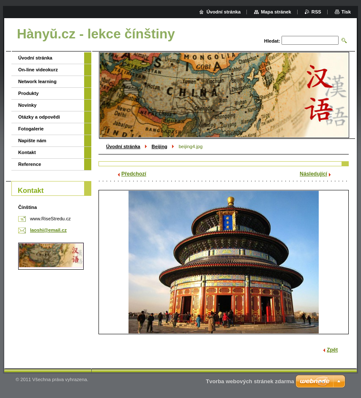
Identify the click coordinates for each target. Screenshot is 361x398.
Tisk (346, 11)
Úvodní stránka (123, 146)
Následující (313, 174)
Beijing (159, 146)
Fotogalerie (31, 128)
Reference (29, 164)
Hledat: (272, 40)
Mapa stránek (276, 11)
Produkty (28, 93)
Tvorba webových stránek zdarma (250, 381)
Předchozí (133, 174)
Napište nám (32, 140)
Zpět (332, 350)
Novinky (27, 105)
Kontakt (27, 152)
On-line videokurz (38, 69)
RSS (316, 11)
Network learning (37, 81)
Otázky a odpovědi (39, 116)
